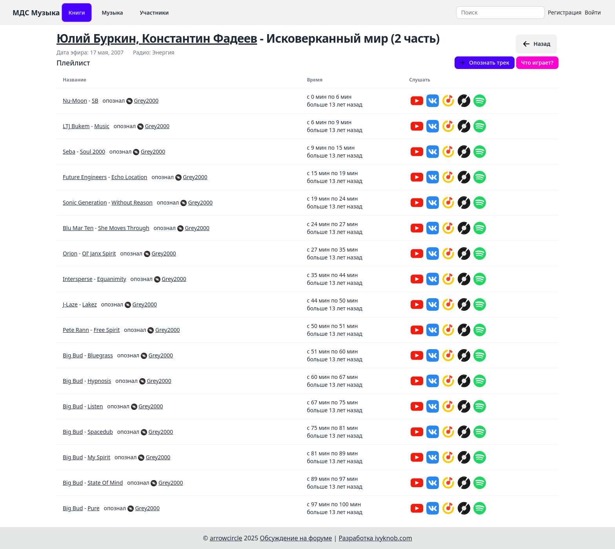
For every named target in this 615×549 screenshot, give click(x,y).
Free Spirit (107, 329)
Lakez (89, 304)
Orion (70, 253)
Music (101, 126)
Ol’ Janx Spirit (99, 253)
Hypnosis (99, 380)
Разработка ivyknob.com (375, 538)
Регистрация (565, 12)
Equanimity (111, 279)
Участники (154, 12)
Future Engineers (85, 177)
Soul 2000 (92, 151)
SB (95, 100)
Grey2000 (146, 100)
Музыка (112, 12)
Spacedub (100, 431)
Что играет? (537, 62)
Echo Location (129, 177)
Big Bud (73, 355)
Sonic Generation (85, 202)
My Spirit (98, 457)
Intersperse (78, 279)
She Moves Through (123, 228)
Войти (593, 12)
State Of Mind (105, 482)
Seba (69, 151)
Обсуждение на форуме (296, 538)
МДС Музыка (36, 12)
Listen (95, 406)
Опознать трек (484, 62)
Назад (536, 44)
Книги (76, 12)
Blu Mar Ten (78, 228)
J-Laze (70, 304)
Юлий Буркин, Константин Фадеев (156, 38)
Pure (93, 508)
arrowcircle (226, 538)
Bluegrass (100, 355)
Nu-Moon (75, 100)
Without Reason (131, 202)
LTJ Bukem (76, 126)
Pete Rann (76, 329)
